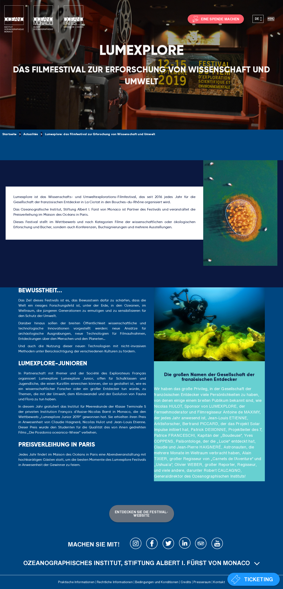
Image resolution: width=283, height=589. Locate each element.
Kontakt (219, 582)
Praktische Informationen (76, 582)
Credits (186, 582)
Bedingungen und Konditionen (156, 582)
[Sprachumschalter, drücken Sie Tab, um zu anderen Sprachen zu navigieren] (258, 19)
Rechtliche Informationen (115, 582)
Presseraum (202, 582)
